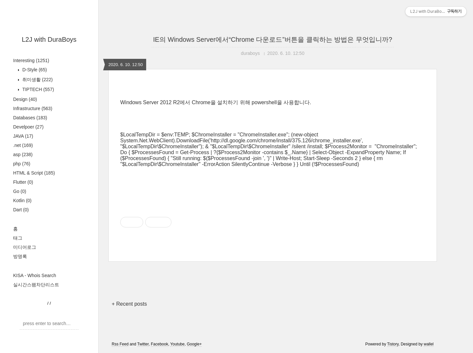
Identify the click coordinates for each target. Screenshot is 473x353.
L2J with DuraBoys (49, 39)
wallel (429, 344)
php (21, 163)
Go (19, 191)
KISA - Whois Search (34, 275)
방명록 (20, 256)
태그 (17, 238)
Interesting (31, 60)
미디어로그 (24, 247)
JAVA (23, 136)
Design (25, 99)
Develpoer (28, 126)
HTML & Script (34, 173)
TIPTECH (37, 89)
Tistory (393, 344)
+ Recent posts (129, 304)
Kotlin (22, 200)
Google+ (194, 344)
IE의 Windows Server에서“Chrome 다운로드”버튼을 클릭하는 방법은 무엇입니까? (272, 39)
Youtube (177, 344)
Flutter (23, 182)
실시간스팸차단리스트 (36, 284)
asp (23, 154)
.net (23, 145)
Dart (21, 209)
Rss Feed (120, 344)
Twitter (143, 344)
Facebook (159, 344)
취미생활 (37, 79)
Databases (30, 117)
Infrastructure (32, 108)
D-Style (34, 69)
